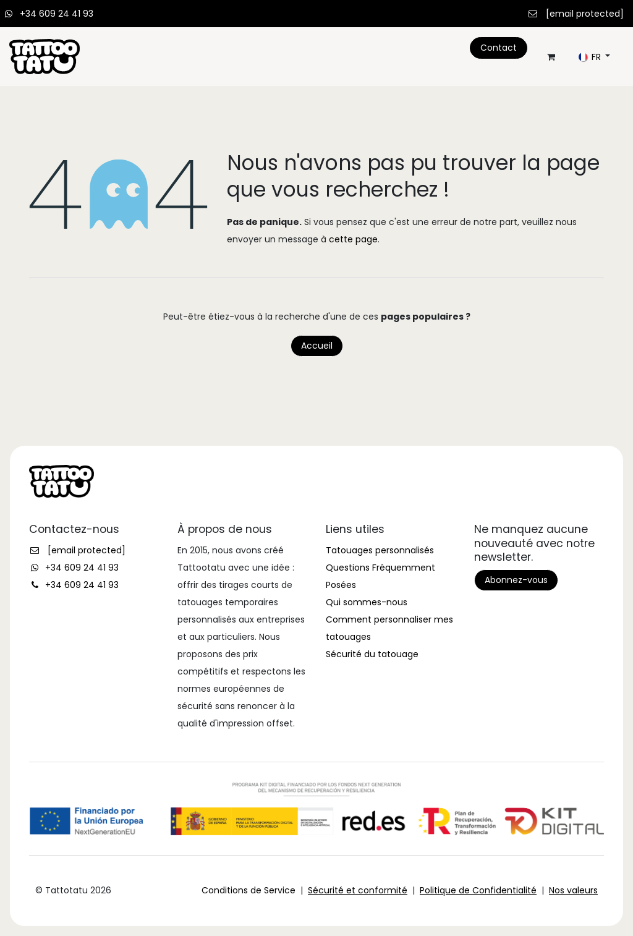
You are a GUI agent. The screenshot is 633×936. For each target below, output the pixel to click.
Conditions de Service (248, 890)
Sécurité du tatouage (372, 654)
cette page (353, 239)
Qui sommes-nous (366, 602)
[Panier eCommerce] (551, 57)
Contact (498, 47)
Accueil (317, 345)
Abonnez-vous (516, 580)
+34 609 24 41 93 (56, 13)
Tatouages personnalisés (380, 550)
